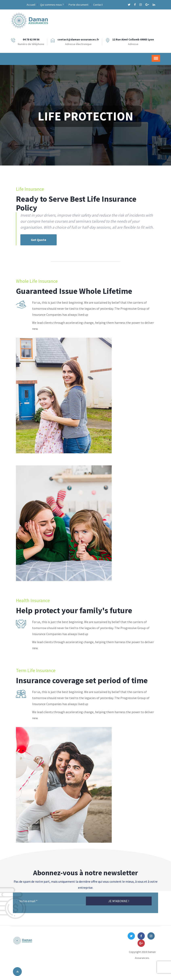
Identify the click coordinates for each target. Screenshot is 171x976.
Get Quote (38, 240)
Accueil (31, 4)
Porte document (78, 4)
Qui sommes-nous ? (52, 4)
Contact (98, 4)
